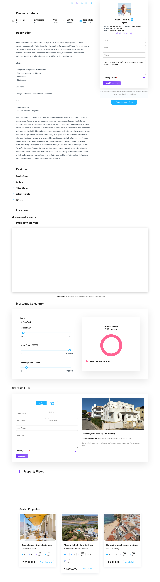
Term (22, 318)
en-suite (19, 182)
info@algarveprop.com (117, 30)
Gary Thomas (122, 19)
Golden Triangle (23, 194)
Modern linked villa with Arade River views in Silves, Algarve (93, 545)
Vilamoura (31, 217)
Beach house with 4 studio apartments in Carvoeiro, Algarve (51, 545)
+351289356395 (136, 26)
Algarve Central (19, 217)
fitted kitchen (22, 188)
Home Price (25, 345)
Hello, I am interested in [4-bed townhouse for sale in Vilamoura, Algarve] (124, 67)
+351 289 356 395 (115, 26)
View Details (46, 562)
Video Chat (52, 403)
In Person (41, 403)
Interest (23, 328)
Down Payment (26, 362)
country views (22, 176)
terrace (19, 200)
